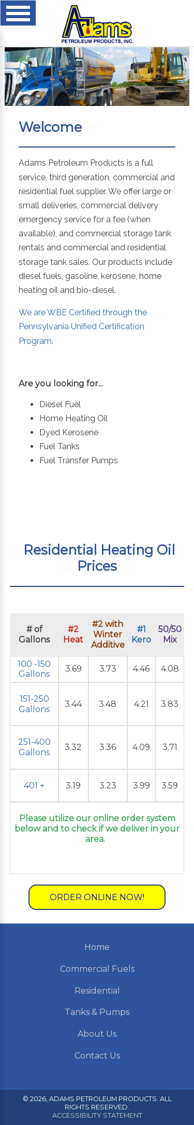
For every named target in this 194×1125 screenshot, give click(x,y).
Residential (97, 991)
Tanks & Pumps (97, 1012)
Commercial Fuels (97, 969)
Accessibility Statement (97, 1115)
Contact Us (97, 1056)
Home (97, 947)
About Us (97, 1034)
